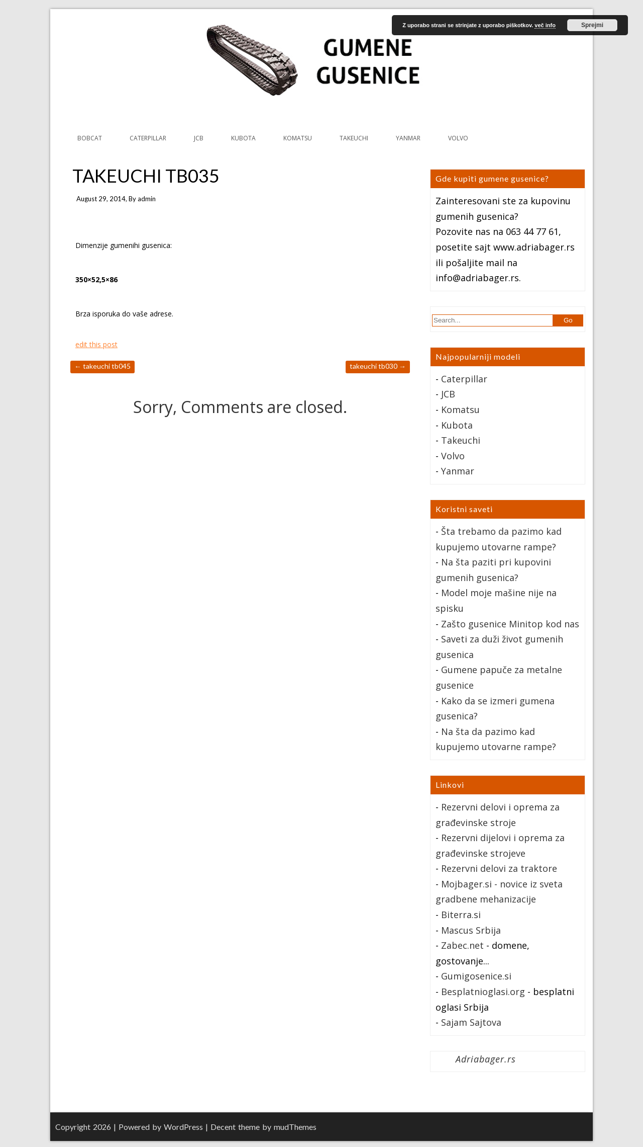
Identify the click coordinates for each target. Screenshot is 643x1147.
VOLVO (458, 138)
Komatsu (460, 409)
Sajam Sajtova (471, 1022)
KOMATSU (297, 138)
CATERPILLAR (148, 138)
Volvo (453, 456)
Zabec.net (462, 945)
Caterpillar (464, 379)
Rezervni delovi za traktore (499, 868)
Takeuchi (460, 440)
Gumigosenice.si (476, 976)
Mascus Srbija (471, 930)
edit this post (96, 344)
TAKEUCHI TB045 (102, 366)
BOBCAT (89, 138)
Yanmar (457, 471)
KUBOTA (243, 138)
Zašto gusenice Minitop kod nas (510, 624)
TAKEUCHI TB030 (378, 366)
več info (545, 25)
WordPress (183, 1126)
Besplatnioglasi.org (483, 992)
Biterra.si (461, 915)
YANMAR (408, 138)
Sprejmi (592, 25)
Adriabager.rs (486, 1059)
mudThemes (295, 1126)
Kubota (457, 425)
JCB (198, 138)
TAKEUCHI (354, 138)
